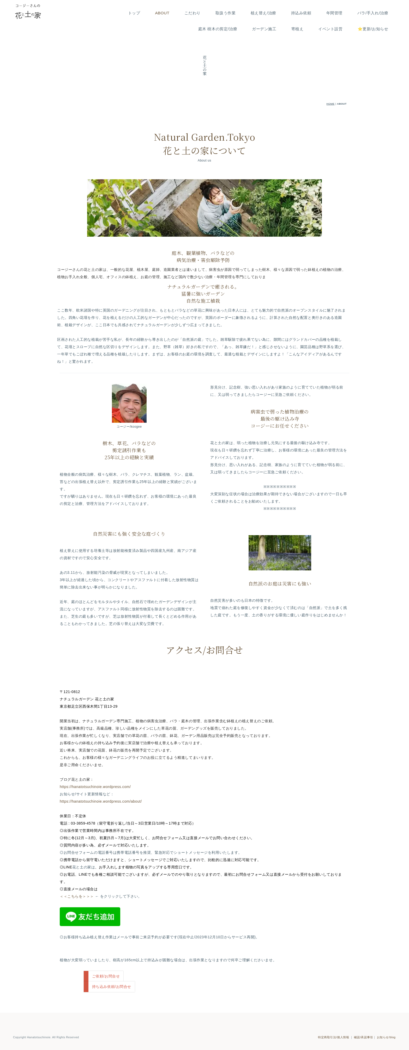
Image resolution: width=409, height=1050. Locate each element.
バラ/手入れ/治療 (372, 13)
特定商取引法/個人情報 (333, 1031)
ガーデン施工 (264, 29)
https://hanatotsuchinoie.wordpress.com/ (95, 787)
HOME (331, 103)
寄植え (297, 29)
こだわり (192, 13)
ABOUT (162, 13)
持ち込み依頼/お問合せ (111, 987)
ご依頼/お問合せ (106, 976)
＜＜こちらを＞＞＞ (77, 896)
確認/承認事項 (363, 1031)
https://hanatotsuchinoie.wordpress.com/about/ (101, 801)
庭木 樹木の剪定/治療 (217, 29)
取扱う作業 (225, 13)
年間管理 (334, 13)
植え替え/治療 (263, 13)
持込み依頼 (301, 13)
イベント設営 (330, 29)
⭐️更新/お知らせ (373, 29)
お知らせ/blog (386, 1031)
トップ (134, 13)
